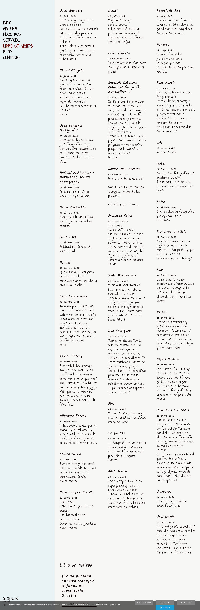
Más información (144, 603)
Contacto (11, 57)
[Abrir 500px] (8, 598)
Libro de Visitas (18, 46)
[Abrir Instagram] (12, 598)
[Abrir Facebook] (4, 598)
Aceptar (165, 608)
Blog (7, 52)
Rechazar (186, 603)
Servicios (11, 40)
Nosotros (12, 34)
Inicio (7, 23)
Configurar (165, 603)
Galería (10, 29)
